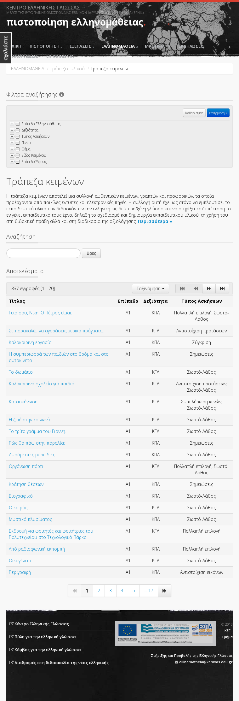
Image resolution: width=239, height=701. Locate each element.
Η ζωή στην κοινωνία (30, 420)
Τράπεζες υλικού (67, 69)
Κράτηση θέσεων (26, 484)
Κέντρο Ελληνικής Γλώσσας (41, 624)
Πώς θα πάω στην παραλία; (37, 443)
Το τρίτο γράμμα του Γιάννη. (37, 431)
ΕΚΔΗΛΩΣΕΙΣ (192, 46)
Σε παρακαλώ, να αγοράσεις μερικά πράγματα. (56, 331)
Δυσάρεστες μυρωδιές (32, 455)
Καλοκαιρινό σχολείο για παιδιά (41, 384)
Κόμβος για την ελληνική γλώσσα (47, 649)
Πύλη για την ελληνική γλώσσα (45, 637)
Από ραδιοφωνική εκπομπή (37, 549)
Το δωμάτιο (21, 372)
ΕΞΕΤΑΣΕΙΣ (82, 46)
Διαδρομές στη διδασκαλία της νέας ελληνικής (61, 662)
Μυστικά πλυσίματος (30, 519)
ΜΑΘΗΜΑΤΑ (157, 46)
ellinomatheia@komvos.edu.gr (206, 661)
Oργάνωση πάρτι (26, 466)
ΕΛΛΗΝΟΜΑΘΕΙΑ (119, 46)
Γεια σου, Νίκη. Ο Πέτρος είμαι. (40, 313)
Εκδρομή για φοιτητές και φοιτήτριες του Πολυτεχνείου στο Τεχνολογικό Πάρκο (51, 534)
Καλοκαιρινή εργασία (30, 342)
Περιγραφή (20, 572)
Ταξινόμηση (150, 288)
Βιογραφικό (21, 496)
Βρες (91, 253)
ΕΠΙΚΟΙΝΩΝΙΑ (60, 56)
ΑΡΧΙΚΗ (13, 46)
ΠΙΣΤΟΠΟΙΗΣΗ (46, 46)
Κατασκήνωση (23, 402)
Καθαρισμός (194, 112)
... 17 (148, 590)
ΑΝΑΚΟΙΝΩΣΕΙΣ (22, 56)
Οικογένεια (20, 561)
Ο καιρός (18, 508)
